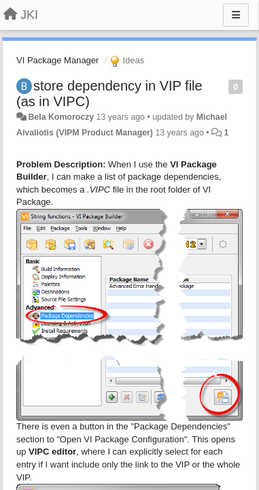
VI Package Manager (57, 60)
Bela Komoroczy (61, 117)
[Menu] (236, 15)
